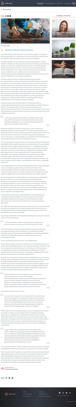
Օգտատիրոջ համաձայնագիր (45, 396)
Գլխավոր (25, 391)
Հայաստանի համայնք (27, 394)
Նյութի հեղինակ (10, 367)
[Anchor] (70, 393)
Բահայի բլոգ (40, 3)
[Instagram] (63, 393)
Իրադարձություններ (50, 3)
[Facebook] (59, 393)
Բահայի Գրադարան (43, 394)
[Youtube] (66, 393)
